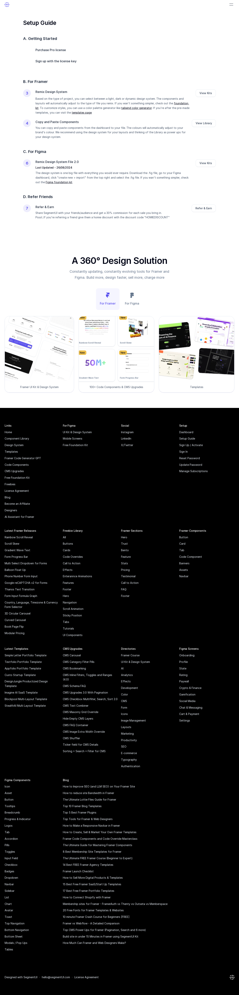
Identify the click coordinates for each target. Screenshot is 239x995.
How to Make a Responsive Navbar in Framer (91, 825)
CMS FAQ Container (75, 725)
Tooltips (10, 806)
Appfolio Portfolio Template (23, 668)
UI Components (72, 635)
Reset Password (189, 458)
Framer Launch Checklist (78, 871)
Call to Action (71, 563)
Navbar (184, 576)
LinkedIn (126, 438)
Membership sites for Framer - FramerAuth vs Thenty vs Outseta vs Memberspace (115, 904)
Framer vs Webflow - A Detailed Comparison (91, 923)
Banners (184, 563)
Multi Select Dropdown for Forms (26, 563)
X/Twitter (127, 445)
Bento (125, 550)
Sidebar (9, 890)
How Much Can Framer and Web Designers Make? (94, 942)
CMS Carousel (72, 655)
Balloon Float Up (15, 569)
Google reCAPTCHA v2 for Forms (26, 582)
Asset (8, 793)
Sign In (183, 451)
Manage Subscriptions (193, 471)
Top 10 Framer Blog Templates (82, 806)
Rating (183, 675)
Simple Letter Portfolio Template (25, 655)
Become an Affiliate (17, 503)
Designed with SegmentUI (21, 977)
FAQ (123, 589)
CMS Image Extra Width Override (84, 731)
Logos (9, 825)
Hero (66, 596)
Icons (124, 714)
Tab (181, 550)
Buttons (68, 543)
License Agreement (17, 490)
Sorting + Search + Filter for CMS (84, 751)
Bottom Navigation (17, 930)
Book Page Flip (14, 626)
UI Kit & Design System (77, 432)
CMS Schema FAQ (74, 686)
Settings (184, 720)
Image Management (133, 720)
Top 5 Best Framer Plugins (79, 812)
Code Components (17, 464)
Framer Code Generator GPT (23, 458)
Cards (66, 550)
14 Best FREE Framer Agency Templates (88, 864)
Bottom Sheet (14, 936)
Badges (9, 871)
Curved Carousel (15, 620)
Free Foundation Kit (17, 477)
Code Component (190, 556)
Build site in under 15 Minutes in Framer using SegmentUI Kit (100, 936)
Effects (67, 569)
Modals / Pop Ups (16, 942)
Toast (8, 916)
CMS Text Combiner (75, 705)
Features (68, 582)
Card (182, 543)
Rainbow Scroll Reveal (19, 537)
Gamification (187, 694)
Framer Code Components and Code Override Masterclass (100, 838)
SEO (123, 746)
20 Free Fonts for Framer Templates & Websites (93, 910)
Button (183, 537)
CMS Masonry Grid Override (80, 712)
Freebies (10, 484)
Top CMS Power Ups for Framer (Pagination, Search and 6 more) (104, 930)
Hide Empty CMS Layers (78, 718)
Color (124, 694)
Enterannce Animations (77, 576)
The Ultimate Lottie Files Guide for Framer (89, 799)
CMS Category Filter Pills (78, 661)
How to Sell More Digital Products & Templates (93, 877)
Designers (11, 510)
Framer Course (130, 655)
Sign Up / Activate (191, 445)
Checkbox (11, 864)
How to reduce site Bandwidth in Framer (88, 793)
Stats (124, 563)
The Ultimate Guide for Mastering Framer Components (97, 845)
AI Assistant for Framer (19, 516)
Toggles (10, 851)
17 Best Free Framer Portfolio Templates (88, 890)
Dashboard (186, 432)
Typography (129, 759)
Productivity (129, 740)
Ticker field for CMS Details (80, 744)
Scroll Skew (12, 543)
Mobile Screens (72, 438)
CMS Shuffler (71, 738)
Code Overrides (73, 556)
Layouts (126, 727)
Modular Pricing (14, 633)
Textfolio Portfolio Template (23, 661)
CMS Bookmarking (74, 668)
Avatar (9, 910)
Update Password (190, 464)
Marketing (127, 733)
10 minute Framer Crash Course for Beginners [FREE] (96, 916)
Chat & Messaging (190, 707)
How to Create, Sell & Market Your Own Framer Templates (99, 832)
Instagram (127, 432)
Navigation (70, 602)
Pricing (125, 569)
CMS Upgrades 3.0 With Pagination (85, 692)
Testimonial (128, 576)
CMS (124, 701)
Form (124, 707)
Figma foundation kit (59, 182)
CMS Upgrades (14, 471)
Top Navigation (14, 923)
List (7, 897)
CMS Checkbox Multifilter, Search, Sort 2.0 (90, 699)
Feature (126, 556)
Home (8, 432)
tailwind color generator (136, 108)
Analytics (127, 675)
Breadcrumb (12, 812)
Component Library (17, 438)
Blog (7, 497)
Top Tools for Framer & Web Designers (88, 819)
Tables (9, 949)
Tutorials (68, 628)
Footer (67, 589)
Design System (14, 445)
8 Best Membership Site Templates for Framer (92, 851)
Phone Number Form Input (21, 576)
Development (129, 687)
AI (122, 668)
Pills (7, 845)
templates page (82, 112)
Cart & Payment (189, 714)
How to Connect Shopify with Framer (87, 897)
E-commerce (129, 753)
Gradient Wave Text (17, 550)
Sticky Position (72, 615)
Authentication (130, 766)
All (64, 537)
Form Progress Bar (16, 556)
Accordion (11, 838)
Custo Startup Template (20, 675)
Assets (183, 569)
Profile (183, 661)
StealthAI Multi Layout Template (25, 705)
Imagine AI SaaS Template (21, 692)
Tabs (66, 622)
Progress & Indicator (18, 819)
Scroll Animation (73, 608)
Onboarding (186, 655)
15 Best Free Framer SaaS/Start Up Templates (92, 884)
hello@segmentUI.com (56, 977)
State (182, 668)
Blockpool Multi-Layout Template (26, 699)
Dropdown (11, 877)
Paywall (184, 681)
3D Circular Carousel (17, 613)
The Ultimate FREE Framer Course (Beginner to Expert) (98, 858)
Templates (11, 451)
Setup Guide (187, 438)
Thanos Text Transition (20, 589)
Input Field (11, 858)
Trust (124, 543)
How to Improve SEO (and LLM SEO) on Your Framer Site (99, 786)
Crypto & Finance (190, 687)
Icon (7, 786)
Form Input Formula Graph (21, 596)
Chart (8, 904)
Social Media (187, 701)
